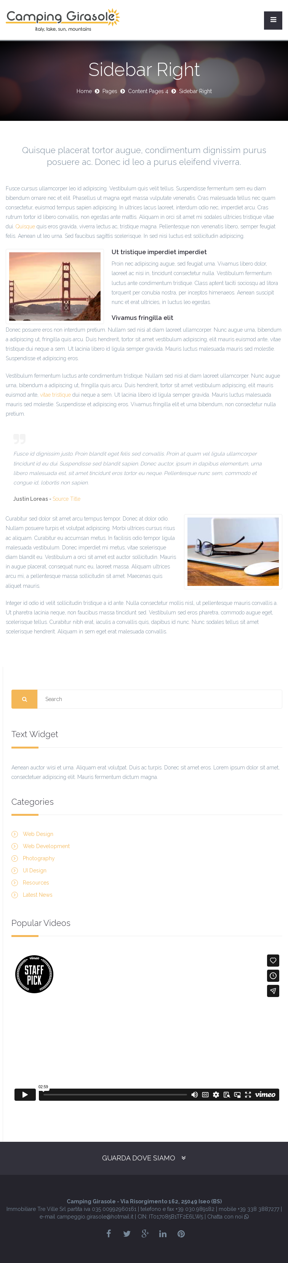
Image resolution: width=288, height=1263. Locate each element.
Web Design (38, 834)
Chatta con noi (228, 1217)
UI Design (34, 870)
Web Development (46, 846)
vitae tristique (55, 395)
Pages (109, 91)
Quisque (25, 226)
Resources (36, 883)
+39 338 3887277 (258, 1209)
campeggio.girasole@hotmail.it (95, 1217)
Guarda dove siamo (138, 1158)
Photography (39, 858)
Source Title (66, 499)
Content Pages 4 (148, 91)
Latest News (38, 895)
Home (84, 91)
